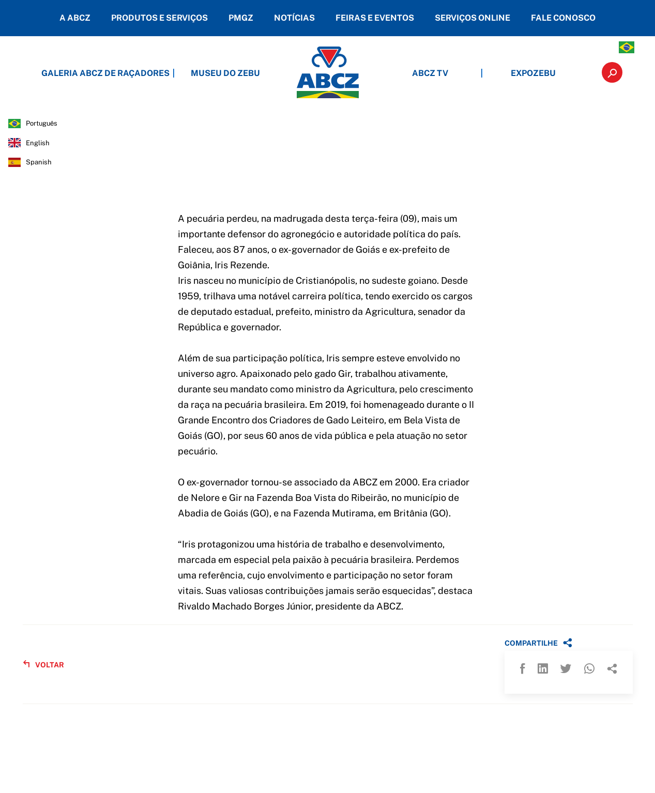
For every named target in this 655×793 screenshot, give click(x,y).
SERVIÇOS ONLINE (472, 18)
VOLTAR (43, 664)
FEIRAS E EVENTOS (375, 18)
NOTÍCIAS (294, 18)
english (38, 143)
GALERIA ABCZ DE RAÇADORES (122, 73)
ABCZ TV (430, 73)
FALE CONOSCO (563, 18)
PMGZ (241, 18)
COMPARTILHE (538, 642)
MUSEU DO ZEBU (225, 73)
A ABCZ (74, 18)
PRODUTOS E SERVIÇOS (159, 18)
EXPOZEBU (533, 73)
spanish (39, 162)
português (41, 123)
